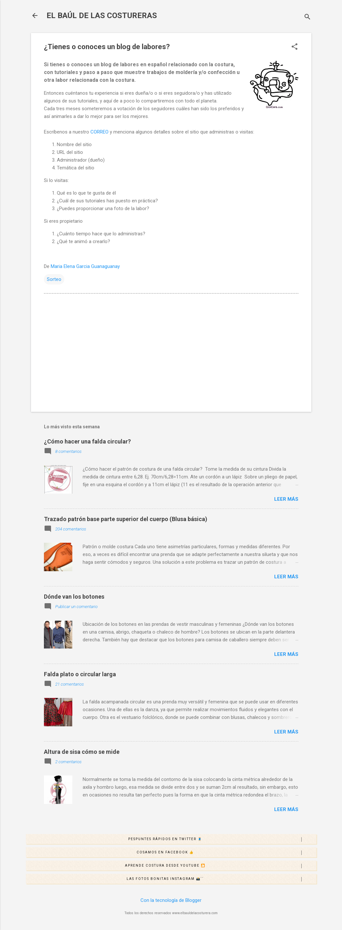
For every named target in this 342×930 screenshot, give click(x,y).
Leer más (286, 499)
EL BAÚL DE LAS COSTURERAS (102, 15)
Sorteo (54, 279)
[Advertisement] (171, 351)
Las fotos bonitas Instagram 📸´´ (221, 879)
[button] (294, 47)
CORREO (99, 132)
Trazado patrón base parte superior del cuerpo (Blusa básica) (125, 519)
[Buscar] (307, 17)
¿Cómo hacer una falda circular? (87, 441)
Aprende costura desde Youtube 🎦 (220, 866)
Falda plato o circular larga (80, 674)
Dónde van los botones (74, 596)
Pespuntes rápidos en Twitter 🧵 (222, 839)
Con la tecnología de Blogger (171, 900)
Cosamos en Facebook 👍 (226, 852)
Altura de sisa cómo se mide (81, 751)
